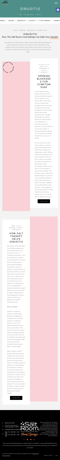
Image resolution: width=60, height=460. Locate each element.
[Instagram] (27, 439)
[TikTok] (34, 439)
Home (20, 14)
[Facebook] (24, 439)
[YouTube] (30, 439)
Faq (57, 455)
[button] (58, 10)
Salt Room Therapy (29, 14)
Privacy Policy (48, 455)
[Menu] (56, 3)
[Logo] (5, 3)
